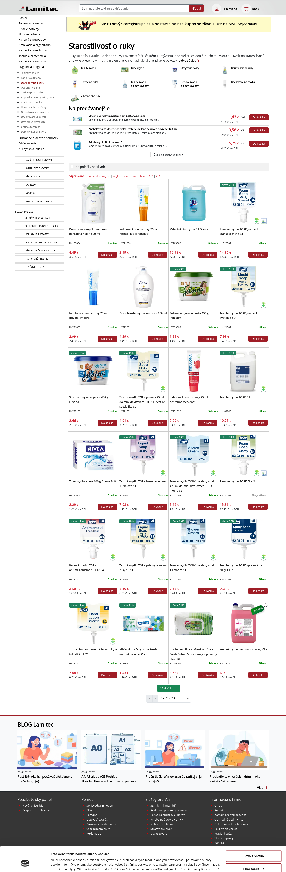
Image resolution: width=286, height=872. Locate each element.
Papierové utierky (31, 78)
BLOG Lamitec (35, 724)
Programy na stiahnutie (101, 824)
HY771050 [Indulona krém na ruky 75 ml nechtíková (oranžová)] (125, 243)
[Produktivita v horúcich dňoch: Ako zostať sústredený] (239, 749)
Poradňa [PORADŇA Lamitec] (91, 815)
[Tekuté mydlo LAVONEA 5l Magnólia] (243, 623)
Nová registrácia (33, 805)
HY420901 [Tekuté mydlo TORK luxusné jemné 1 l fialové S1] (125, 495)
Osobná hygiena (30, 87)
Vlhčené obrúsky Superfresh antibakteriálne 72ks (117, 116)
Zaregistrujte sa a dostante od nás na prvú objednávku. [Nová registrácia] (168, 24)
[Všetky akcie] (39, 176)
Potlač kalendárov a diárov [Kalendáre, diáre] (167, 815)
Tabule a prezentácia (32, 56)
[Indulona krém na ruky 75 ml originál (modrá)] (93, 287)
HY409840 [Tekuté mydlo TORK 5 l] (225, 411)
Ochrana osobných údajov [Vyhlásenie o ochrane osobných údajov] (231, 824)
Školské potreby (29, 34)
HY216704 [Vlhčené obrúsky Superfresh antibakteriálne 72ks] (125, 663)
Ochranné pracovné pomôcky (38, 138)
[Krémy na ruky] (93, 84)
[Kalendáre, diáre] (39, 242)
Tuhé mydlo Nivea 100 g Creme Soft (92, 481)
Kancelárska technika (33, 50)
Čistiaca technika (30, 127)
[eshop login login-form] (216, 8)
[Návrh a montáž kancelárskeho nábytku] (39, 218)
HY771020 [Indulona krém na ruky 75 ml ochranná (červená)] (175, 411)
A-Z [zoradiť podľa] (151, 176)
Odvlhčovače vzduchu (33, 121)
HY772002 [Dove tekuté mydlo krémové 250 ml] (125, 327)
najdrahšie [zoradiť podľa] (139, 176)
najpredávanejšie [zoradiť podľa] (98, 176)
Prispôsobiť (253, 848)
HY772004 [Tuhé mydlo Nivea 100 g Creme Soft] (74, 495)
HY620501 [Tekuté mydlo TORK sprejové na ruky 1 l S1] (225, 579)
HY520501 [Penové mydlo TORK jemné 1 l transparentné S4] (225, 243)
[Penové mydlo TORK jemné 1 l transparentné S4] (243, 203)
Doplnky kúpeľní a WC (33, 131)
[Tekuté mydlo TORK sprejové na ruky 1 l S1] (243, 539)
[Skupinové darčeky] (39, 168)
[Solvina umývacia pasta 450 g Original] (93, 371)
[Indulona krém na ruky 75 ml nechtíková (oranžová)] (143, 203)
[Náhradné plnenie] (39, 259)
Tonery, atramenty (31, 23)
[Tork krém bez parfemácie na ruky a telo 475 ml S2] (93, 623)
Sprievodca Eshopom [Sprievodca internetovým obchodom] (100, 805)
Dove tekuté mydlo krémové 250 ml (143, 313)
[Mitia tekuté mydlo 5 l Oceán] (193, 203)
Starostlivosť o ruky (32, 82)
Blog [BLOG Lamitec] (89, 810)
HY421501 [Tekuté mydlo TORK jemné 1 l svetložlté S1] (225, 327)
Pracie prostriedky (31, 102)
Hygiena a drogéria (31, 67)
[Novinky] (39, 193)
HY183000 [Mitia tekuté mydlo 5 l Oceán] (175, 243)
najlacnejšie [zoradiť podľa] (121, 176)
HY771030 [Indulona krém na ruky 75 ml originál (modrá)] (74, 327)
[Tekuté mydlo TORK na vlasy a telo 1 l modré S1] (193, 539)
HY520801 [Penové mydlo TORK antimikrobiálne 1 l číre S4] (74, 579)
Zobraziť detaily (62, 864)
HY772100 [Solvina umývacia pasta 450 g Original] (74, 411)
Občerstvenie (27, 143)
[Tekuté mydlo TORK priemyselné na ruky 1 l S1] (143, 539)
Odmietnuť (253, 861)
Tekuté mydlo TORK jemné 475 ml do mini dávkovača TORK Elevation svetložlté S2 (142, 401)
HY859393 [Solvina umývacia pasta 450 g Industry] (175, 327)
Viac (262, 787)
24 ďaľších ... (168, 688)
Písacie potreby (29, 29)
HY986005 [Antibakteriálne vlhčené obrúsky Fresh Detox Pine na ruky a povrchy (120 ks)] (175, 663)
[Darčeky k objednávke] (39, 160)
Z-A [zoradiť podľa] (158, 176)
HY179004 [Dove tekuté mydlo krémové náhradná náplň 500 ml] (74, 243)
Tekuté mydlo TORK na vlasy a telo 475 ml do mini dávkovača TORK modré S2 (193, 485)
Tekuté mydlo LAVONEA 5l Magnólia (243, 649)
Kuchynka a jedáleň (31, 149)
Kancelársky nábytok (32, 61)
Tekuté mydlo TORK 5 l (235, 397)
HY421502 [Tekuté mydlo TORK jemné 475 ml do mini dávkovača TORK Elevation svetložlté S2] (125, 411)
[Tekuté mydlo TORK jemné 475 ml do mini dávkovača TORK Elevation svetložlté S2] (143, 371)
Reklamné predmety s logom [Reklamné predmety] (168, 810)
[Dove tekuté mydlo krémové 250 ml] (143, 287)
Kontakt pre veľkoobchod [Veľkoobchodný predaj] (230, 815)
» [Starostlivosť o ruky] (188, 698)
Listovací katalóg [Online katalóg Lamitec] (97, 819)
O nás (218, 805)
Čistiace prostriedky (32, 92)
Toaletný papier (30, 73)
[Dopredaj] (39, 185)
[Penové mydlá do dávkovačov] (193, 84)
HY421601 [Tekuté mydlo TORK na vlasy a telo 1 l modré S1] (175, 579)
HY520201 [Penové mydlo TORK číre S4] (225, 495)
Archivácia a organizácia (35, 45)
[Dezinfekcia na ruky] (243, 70)
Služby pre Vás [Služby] (24, 211)
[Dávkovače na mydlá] (243, 84)
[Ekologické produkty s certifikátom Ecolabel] (263, 221)
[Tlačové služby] (39, 267)
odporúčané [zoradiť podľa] (76, 176)
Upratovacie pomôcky (33, 107)
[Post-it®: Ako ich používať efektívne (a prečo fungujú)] (47, 749)
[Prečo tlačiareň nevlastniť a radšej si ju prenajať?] (175, 749)
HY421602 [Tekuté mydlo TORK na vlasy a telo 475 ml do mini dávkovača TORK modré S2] (175, 495)
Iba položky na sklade (90, 167)
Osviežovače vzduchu (33, 117)
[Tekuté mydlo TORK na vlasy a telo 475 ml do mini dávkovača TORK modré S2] (193, 455)
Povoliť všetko (254, 835)
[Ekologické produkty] (39, 201)
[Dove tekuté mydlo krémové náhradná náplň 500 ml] (93, 203)
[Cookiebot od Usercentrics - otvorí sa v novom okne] (25, 864)
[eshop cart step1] (246, 8)
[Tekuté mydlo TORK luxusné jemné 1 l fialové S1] (143, 455)
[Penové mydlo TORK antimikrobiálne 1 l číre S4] (93, 539)
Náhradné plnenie (162, 824)
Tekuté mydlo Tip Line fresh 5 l (106, 142)
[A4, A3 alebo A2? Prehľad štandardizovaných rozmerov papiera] (111, 749)
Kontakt (219, 810)
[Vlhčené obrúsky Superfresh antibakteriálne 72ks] (143, 623)
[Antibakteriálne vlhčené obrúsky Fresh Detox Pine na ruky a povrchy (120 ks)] (193, 623)
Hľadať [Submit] (196, 8)
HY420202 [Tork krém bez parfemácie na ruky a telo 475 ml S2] (74, 663)
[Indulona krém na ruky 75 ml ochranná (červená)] (193, 371)
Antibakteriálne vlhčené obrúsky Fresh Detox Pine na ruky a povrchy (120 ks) (133, 129)
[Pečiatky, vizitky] (39, 250)
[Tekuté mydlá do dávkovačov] (143, 84)
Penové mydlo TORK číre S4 (238, 481)
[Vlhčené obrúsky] (93, 98)
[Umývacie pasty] (193, 70)
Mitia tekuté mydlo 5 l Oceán (189, 229)
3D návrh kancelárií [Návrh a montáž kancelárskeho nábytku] (163, 805)
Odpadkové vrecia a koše (35, 112)
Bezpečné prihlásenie (36, 810)
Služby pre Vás (158, 799)
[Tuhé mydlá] (143, 70)
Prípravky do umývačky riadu (38, 97)
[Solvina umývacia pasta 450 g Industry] (193, 287)
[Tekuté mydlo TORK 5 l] (243, 371)
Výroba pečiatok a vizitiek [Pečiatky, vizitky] (166, 819)
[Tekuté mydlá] (93, 70)
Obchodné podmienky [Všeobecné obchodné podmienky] (228, 819)
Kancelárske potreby (32, 39)
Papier (23, 18)
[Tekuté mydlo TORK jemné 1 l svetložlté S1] (243, 287)
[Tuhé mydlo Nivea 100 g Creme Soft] (93, 455)
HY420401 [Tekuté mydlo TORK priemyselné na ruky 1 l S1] (125, 579)
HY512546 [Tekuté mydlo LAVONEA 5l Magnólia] (225, 663)
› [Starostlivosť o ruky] (181, 698)
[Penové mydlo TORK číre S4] (243, 455)
